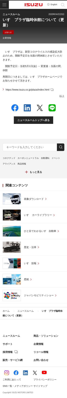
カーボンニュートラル (28, 158)
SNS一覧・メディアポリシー (18, 386)
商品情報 (22, 164)
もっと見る (36, 172)
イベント (56, 158)
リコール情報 (41, 352)
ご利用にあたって (12, 379)
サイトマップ (40, 386)
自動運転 (45, 158)
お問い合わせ (41, 360)
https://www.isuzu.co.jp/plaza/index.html (27, 89)
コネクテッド (9, 158)
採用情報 (8, 352)
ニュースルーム (11, 335)
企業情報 (7, 38)
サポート (8, 344)
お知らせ (8, 32)
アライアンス (9, 164)
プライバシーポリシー (45, 379)
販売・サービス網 (13, 360)
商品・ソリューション (46, 335)
